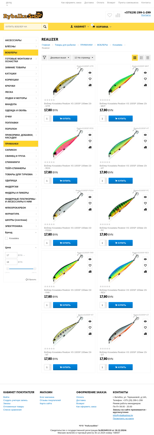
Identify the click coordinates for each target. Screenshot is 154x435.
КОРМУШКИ (12, 79)
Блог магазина (47, 397)
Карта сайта (46, 403)
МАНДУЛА (11, 104)
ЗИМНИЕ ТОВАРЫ (15, 67)
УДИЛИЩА (11, 180)
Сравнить (90, 85)
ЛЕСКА (9, 92)
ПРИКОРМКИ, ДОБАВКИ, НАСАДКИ (19, 136)
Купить (67, 119)
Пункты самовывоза (128, 2)
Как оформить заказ (71, 2)
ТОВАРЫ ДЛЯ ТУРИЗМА (19, 174)
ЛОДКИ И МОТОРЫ (16, 98)
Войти (6, 397)
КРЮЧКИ (10, 86)
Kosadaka (14, 238)
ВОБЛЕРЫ (11, 52)
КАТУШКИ (10, 73)
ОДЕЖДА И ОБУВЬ (16, 110)
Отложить (90, 78)
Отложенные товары (13, 406)
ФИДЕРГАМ (11, 186)
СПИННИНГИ (12, 162)
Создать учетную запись (15, 400)
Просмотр (90, 72)
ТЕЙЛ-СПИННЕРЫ (15, 168)
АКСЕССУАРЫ (13, 40)
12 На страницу (84, 57)
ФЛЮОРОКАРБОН (15, 207)
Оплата (100, 2)
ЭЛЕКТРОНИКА (13, 226)
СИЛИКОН (11, 150)
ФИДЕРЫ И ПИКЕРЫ (17, 192)
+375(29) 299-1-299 (137, 12)
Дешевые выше (59, 57)
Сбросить (32, 279)
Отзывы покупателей (50, 400)
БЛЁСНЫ (10, 46)
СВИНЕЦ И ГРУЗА (15, 156)
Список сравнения (12, 409)
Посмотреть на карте (123, 418)
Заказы (6, 403)
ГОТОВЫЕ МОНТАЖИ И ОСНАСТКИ (18, 60)
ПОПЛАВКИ (11, 122)
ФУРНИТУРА (12, 214)
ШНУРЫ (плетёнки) (16, 220)
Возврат (111, 2)
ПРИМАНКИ (11, 143)
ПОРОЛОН (11, 128)
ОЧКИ (8, 116)
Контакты (146, 2)
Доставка (89, 2)
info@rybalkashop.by (123, 415)
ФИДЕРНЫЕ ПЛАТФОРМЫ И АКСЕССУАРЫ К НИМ (20, 200)
